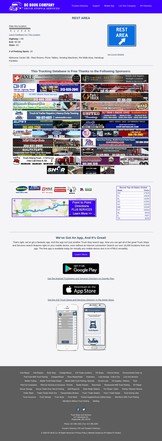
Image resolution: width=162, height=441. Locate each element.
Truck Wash (72, 397)
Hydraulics (90, 377)
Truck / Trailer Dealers (91, 393)
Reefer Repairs (82, 385)
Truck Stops (59, 397)
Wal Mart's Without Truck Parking (76, 401)
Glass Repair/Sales (75, 377)
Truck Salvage (45, 397)
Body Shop (51, 373)
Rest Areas (96, 385)
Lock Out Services (130, 377)
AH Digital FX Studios (112, 433)
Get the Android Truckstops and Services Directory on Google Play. (81, 278)
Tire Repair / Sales (111, 389)
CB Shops (99, 373)
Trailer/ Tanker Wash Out (47, 393)
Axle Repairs (38, 373)
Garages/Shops (57, 377)
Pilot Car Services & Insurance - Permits (56, 385)
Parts (135, 381)
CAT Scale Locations (83, 373)
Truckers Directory (80, 6)
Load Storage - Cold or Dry (109, 377)
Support (96, 6)
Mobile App (109, 6)
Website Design (94, 433)
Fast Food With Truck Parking (36, 377)
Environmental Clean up (132, 373)
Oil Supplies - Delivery (120, 381)
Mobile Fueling (30, 381)
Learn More (81, 254)
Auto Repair (25, 373)
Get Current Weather (116, 55)
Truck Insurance (29, 397)
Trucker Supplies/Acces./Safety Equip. (96, 397)
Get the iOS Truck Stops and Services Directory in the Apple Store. (81, 300)
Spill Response (74, 389)
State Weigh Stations (91, 389)
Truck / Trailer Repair (112, 393)
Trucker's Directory (69, 428)
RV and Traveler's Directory (89, 428)
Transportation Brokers (69, 393)
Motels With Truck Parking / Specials (79, 381)
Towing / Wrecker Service (132, 389)
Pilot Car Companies (28, 385)
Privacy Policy (81, 433)
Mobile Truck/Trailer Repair (51, 381)
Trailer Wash (28, 393)
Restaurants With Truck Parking (117, 385)
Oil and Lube (103, 381)
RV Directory (146, 6)
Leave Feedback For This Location (24, 35)
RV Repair (137, 385)
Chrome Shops (113, 373)
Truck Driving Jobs (131, 393)
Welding (96, 401)
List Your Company (127, 6)
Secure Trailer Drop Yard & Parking (50, 389)
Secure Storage (26, 389)
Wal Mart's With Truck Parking (127, 397)
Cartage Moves (65, 373)
